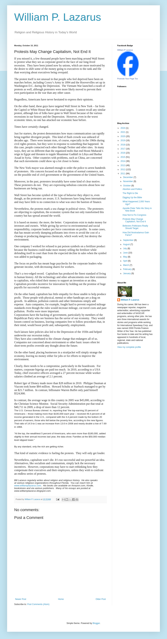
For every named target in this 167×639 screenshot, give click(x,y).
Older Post (101, 599)
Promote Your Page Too (127, 79)
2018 (123, 144)
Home (61, 599)
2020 (123, 136)
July (125, 248)
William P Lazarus (125, 50)
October (127, 185)
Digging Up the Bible (132, 197)
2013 (123, 165)
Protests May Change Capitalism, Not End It (134, 220)
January (127, 273)
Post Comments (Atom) (38, 604)
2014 (123, 161)
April (125, 261)
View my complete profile (129, 347)
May (125, 257)
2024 (123, 128)
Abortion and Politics (132, 189)
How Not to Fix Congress (134, 215)
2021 (123, 132)
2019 (123, 140)
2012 (123, 169)
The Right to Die (130, 193)
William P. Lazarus (57, 17)
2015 (123, 157)
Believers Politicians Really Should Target (135, 227)
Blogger (96, 623)
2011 (123, 173)
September (128, 240)
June (125, 252)
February (127, 269)
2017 (123, 149)
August (126, 244)
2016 (123, 153)
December (128, 177)
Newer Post (20, 599)
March (126, 265)
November (128, 181)
